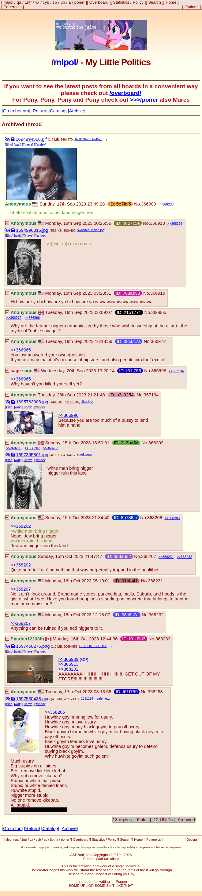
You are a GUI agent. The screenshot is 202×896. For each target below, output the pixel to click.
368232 (186, 557)
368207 (34, 448)
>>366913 (68, 664)
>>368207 (21, 589)
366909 (148, 204)
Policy (138, 2)
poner (79, 2)
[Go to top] (12, 828)
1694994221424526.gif (90, 139)
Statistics (121, 2)
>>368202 (21, 526)
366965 (158, 312)
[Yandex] (40, 144)
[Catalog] (58, 110)
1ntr (28, 2)
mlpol (8, 2)
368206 (15, 448)
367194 (178, 371)
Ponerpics (13, 7)
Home (171, 2)
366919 (157, 293)
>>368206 (55, 712)
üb (63, 2)
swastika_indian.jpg (90, 230)
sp (55, 2)
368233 (168, 204)
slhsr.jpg (86, 401)
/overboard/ (125, 93)
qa (19, 2)
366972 (15, 317)
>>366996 (68, 415)
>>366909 (68, 659)
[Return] (39, 110)
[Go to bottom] (16, 110)
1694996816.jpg (32, 230)
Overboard (98, 2)
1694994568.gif (31, 139)
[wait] (17, 144)
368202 (155, 442)
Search (154, 2)
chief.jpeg (84, 454)
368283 (174, 518)
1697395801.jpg (32, 454)
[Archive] (76, 110)
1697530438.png (33, 698)
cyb (46, 2)
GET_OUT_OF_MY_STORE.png (95, 646)
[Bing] (9, 144)
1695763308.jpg (32, 401)
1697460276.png (33, 646)
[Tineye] (27, 144)
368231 (168, 557)
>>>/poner (144, 100)
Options (191, 7)
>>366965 (21, 350)
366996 (34, 317)
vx (37, 2)
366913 (157, 223)
